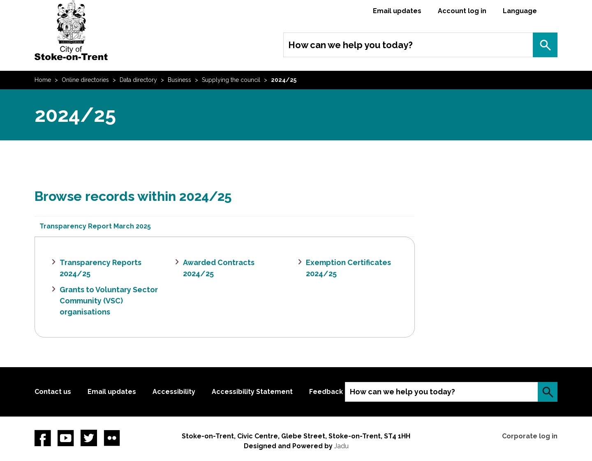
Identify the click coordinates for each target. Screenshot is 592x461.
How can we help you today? (350, 45)
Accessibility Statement (252, 392)
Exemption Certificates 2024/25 (348, 268)
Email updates (397, 11)
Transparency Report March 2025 (95, 226)
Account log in (462, 11)
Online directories (85, 80)
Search (545, 45)
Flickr (112, 438)
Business (179, 80)
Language (520, 11)
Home (43, 80)
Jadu (341, 446)
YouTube (66, 438)
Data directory (138, 80)
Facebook (43, 438)
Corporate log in (529, 436)
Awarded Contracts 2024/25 (218, 268)
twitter (89, 438)
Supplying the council (231, 80)
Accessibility (174, 392)
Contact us (53, 392)
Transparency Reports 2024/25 (100, 268)
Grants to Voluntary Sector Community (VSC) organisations (109, 300)
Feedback (326, 392)
